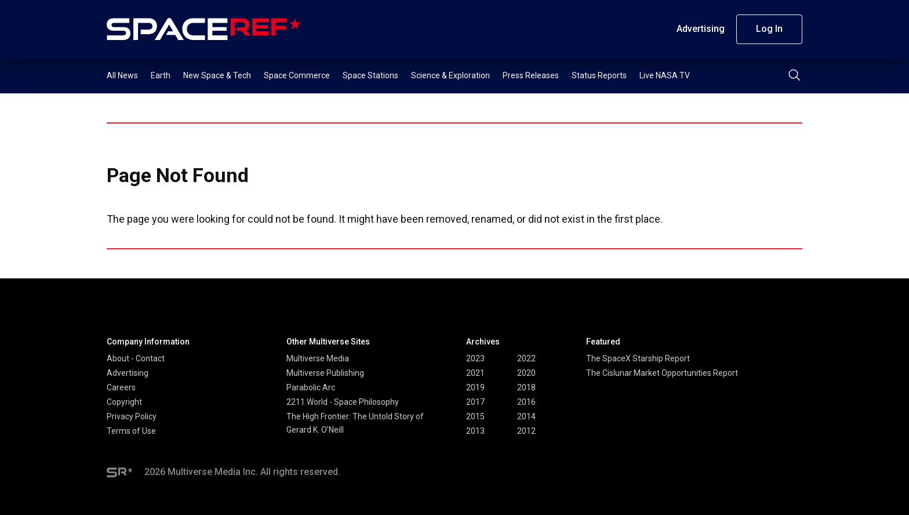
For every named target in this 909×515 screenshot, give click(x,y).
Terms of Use (131, 431)
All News (122, 75)
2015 (475, 416)
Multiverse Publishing (325, 373)
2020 (526, 373)
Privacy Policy (132, 416)
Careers (121, 387)
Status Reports (599, 75)
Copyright (124, 402)
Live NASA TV (664, 75)
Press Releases (531, 75)
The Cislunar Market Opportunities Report (662, 373)
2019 (475, 387)
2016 (526, 402)
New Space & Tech (217, 75)
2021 (475, 373)
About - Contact (136, 358)
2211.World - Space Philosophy (342, 402)
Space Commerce (297, 75)
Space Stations (370, 75)
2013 (475, 431)
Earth (160, 75)
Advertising (701, 28)
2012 (526, 431)
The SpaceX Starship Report (638, 358)
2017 (475, 402)
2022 (526, 358)
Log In (769, 28)
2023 (475, 358)
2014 (526, 416)
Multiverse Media (317, 358)
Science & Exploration (450, 75)
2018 (526, 387)
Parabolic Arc (310, 387)
